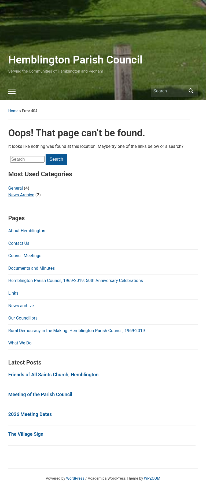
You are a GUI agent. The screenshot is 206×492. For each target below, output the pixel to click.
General (15, 188)
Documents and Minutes (31, 268)
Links (13, 293)
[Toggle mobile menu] (12, 91)
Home (13, 111)
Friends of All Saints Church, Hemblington (53, 374)
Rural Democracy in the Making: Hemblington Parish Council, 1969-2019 (76, 330)
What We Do (20, 342)
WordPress (75, 478)
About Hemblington (26, 230)
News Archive (21, 194)
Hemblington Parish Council (75, 60)
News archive (21, 305)
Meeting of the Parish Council (40, 394)
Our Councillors (23, 318)
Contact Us (19, 243)
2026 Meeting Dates (30, 414)
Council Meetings (24, 255)
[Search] (169, 91)
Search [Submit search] (191, 91)
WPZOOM (152, 478)
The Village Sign (25, 434)
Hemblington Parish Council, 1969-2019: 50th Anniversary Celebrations (75, 280)
